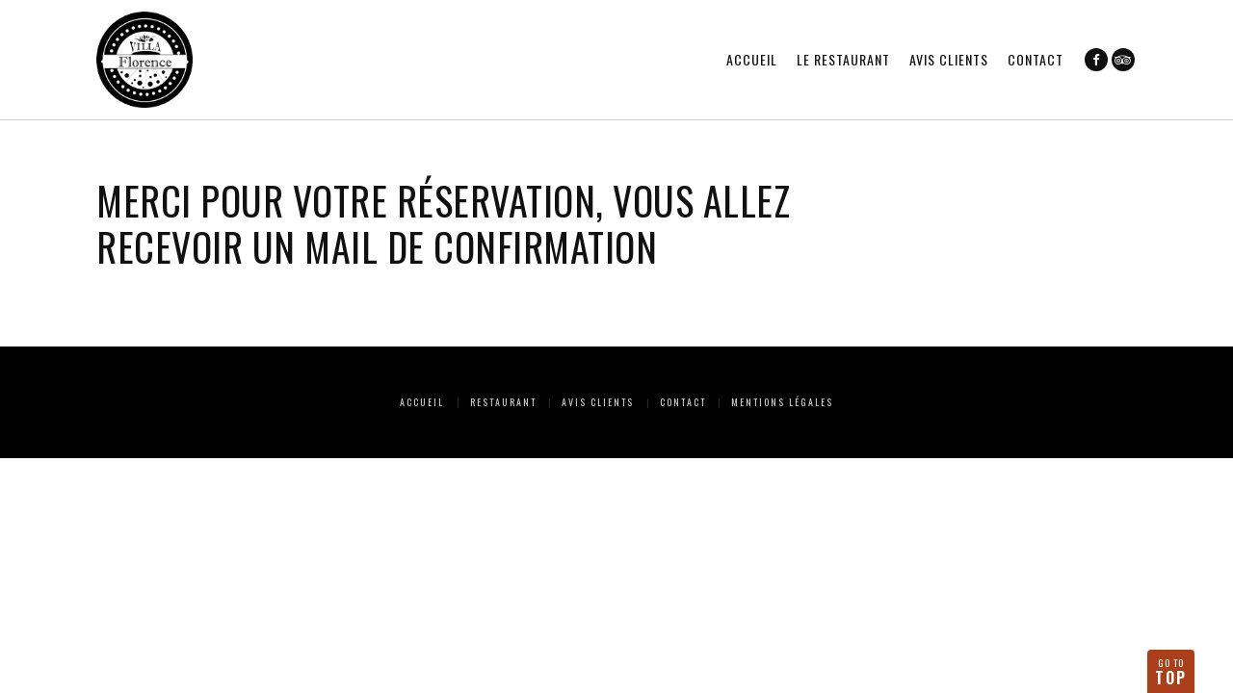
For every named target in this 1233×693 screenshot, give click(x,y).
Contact (1035, 59)
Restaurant (503, 402)
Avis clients (948, 59)
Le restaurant (843, 59)
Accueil (751, 59)
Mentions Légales (782, 402)
